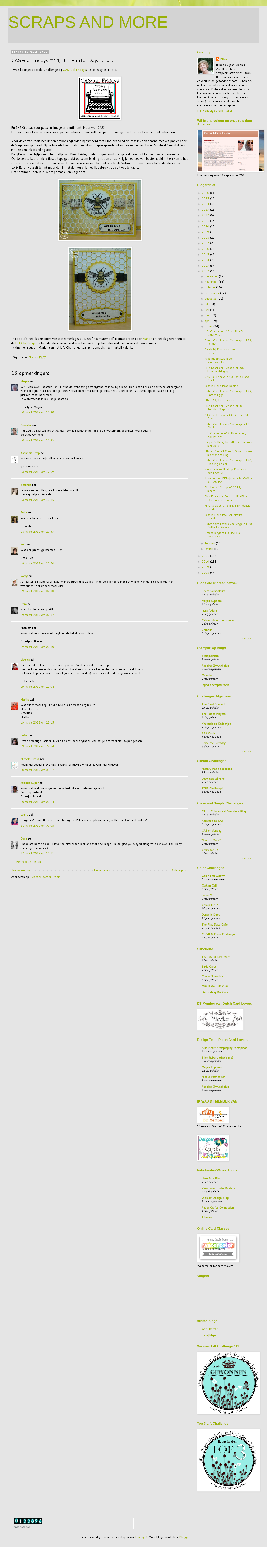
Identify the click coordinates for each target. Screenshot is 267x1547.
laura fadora (209, 611)
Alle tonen (247, 638)
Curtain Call (209, 885)
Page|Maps (208, 1335)
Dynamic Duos (210, 915)
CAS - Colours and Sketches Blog (223, 811)
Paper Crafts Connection (217, 1208)
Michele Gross (29, 759)
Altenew (207, 1217)
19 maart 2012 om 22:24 (37, 746)
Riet (23, 544)
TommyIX (141, 1537)
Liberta (25, 660)
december (212, 276)
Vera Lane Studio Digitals (218, 1188)
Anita (23, 512)
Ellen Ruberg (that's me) (217, 1057)
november (212, 282)
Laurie (24, 815)
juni (207, 310)
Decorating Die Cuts (214, 992)
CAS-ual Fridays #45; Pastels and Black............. (226, 378)
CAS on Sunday (211, 831)
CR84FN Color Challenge (218, 934)
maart (209, 326)
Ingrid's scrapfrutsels (215, 685)
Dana (23, 838)
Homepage (101, 870)
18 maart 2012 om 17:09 (37, 472)
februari (210, 543)
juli (207, 304)
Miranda (206, 675)
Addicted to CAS (212, 821)
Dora (23, 604)
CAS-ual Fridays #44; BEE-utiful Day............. (226, 417)
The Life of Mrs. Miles (215, 957)
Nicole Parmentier (213, 1077)
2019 (206, 232)
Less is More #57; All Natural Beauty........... (223, 516)
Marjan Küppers (211, 601)
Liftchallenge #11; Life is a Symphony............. (222, 534)
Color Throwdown (213, 876)
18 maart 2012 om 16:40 (37, 412)
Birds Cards (209, 967)
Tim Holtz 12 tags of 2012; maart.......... (222, 489)
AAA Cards (208, 733)
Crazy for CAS (210, 850)
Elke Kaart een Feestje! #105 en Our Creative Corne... (226, 498)
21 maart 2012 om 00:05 (37, 825)
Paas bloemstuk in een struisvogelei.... (218, 360)
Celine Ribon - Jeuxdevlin (217, 620)
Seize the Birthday (213, 743)
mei (207, 315)
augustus (211, 298)
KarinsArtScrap (30, 453)
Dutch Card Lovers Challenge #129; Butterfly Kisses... (228, 525)
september (212, 293)
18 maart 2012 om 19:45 (37, 500)
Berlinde (25, 485)
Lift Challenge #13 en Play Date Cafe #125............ (225, 333)
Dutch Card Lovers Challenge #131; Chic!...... (228, 426)
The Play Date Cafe (214, 924)
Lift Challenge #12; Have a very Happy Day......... (225, 435)
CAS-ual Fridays (74, 69)
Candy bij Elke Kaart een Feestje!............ (220, 351)
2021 (206, 221)
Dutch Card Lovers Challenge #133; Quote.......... (228, 342)
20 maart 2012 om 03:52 (37, 770)
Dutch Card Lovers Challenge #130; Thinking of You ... (228, 462)
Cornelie (25, 425)
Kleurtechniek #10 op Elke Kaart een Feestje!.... (226, 471)
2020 (206, 226)
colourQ (206, 895)
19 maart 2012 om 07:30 (37, 591)
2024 (206, 204)
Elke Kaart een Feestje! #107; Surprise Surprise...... (224, 407)
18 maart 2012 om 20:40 (37, 563)
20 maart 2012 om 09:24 (37, 802)
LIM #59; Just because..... (221, 400)
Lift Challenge (25, 343)
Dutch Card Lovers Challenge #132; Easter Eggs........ (228, 393)
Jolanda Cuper (29, 783)
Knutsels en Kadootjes (216, 724)
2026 (206, 193)
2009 (206, 567)
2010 (206, 561)
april (208, 321)
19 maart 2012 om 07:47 (37, 615)
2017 (206, 243)
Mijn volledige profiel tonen (215, 111)
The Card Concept (213, 704)
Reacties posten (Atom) (45, 877)
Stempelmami (210, 656)
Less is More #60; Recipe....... (223, 386)
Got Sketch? (209, 1329)
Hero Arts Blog (211, 1178)
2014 (206, 260)
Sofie (23, 735)
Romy (24, 576)
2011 (206, 556)
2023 (206, 210)
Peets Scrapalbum (213, 591)
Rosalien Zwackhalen (215, 666)
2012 (206, 271)
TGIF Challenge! (212, 788)
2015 (206, 254)
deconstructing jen (213, 778)
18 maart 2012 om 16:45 (37, 440)
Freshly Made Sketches (216, 769)
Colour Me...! (209, 905)
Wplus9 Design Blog (215, 1198)
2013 (206, 266)
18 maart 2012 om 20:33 (37, 531)
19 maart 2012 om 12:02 (37, 686)
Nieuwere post (22, 870)
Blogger (184, 1537)
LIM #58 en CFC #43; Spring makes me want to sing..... (228, 453)
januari (209, 549)
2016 (206, 249)
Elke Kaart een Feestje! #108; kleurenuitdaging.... (224, 369)
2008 (206, 573)
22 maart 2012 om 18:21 (37, 853)
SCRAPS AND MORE (88, 22)
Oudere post (178, 870)
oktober (210, 287)
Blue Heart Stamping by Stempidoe (224, 1048)
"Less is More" (211, 840)
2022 (206, 215)
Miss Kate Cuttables (214, 986)
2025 (206, 198)
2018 (206, 237)
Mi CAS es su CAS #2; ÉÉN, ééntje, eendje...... (227, 507)
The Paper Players (213, 714)
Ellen (223, 59)
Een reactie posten (28, 862)
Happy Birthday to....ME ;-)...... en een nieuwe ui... (228, 444)
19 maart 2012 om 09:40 (37, 647)
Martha (24, 699)
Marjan (147, 338)
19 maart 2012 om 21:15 (37, 722)
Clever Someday (212, 976)
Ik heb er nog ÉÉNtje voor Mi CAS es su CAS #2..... (228, 480)
